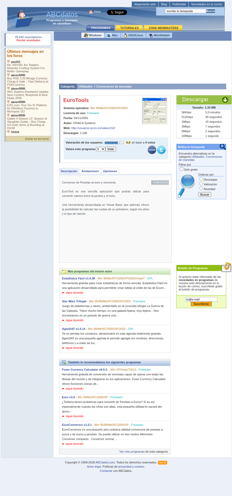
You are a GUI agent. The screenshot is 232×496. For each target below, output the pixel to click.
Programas (53, 20)
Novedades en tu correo (206, 4)
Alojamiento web (145, 4)
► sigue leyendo (72, 292)
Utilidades (86, 86)
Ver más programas (132, 451)
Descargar (195, 99)
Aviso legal (94, 466)
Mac (112, 35)
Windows (93, 35)
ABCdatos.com (105, 462)
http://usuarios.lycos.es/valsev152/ (93, 128)
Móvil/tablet (159, 35)
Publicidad (179, 4)
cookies (139, 466)
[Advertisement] (142, 63)
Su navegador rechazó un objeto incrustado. (28, 39)
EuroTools (76, 100)
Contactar (106, 470)
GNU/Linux (133, 35)
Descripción (69, 171)
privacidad (124, 466)
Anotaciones (90, 171)
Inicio (97, 11)
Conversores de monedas (114, 86)
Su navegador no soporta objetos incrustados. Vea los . (28, 90)
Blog (164, 4)
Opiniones (110, 171)
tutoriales (71, 20)
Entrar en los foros (37, 138)
